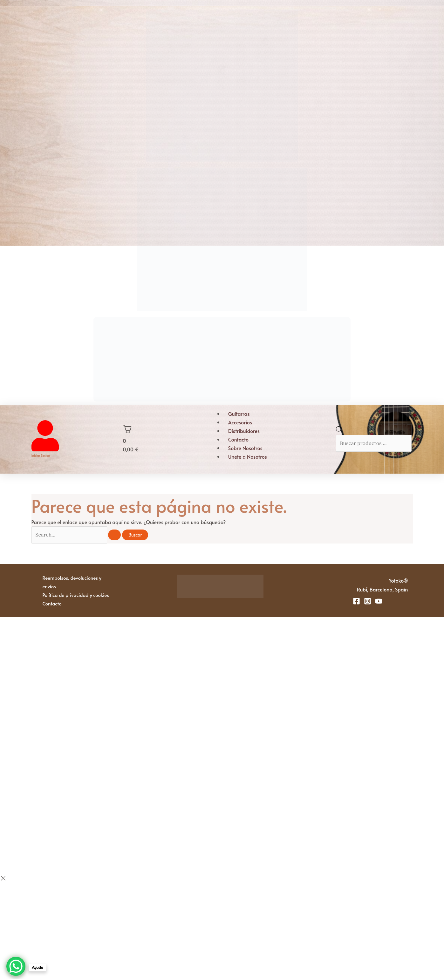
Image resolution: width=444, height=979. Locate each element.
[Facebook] (356, 601)
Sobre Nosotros (245, 447)
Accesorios (240, 422)
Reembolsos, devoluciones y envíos (72, 582)
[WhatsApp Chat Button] (15, 966)
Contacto (238, 439)
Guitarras (239, 413)
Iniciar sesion (40, 455)
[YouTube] (378, 601)
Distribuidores (244, 430)
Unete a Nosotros (247, 456)
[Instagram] (367, 601)
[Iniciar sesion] (45, 449)
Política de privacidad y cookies (76, 594)
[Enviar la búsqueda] (114, 535)
